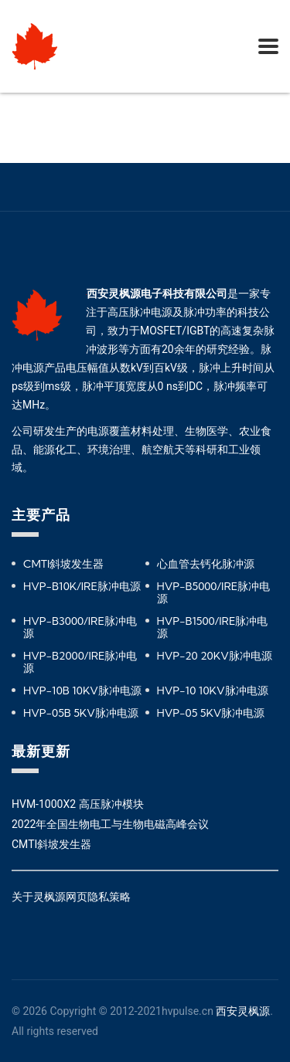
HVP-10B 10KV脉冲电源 (82, 690)
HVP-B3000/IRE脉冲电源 (80, 627)
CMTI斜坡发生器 (63, 564)
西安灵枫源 (243, 1011)
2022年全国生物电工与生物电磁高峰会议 (110, 824)
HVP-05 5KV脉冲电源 (211, 713)
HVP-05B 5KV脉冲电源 (80, 713)
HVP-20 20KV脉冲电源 (214, 656)
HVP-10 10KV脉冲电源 (212, 690)
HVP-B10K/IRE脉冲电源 (82, 586)
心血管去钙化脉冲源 (205, 564)
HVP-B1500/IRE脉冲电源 (212, 627)
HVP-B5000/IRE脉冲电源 (214, 592)
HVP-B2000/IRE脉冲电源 (80, 662)
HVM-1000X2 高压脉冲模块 (78, 804)
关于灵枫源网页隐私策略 (71, 897)
